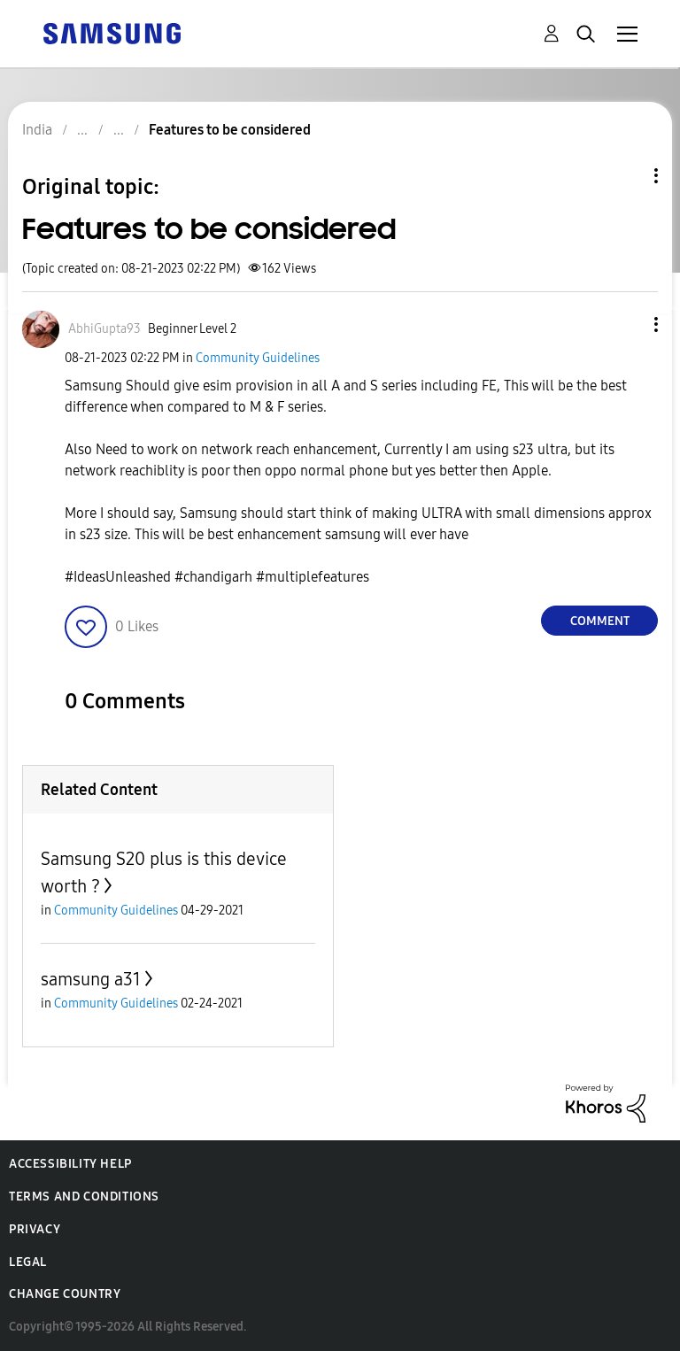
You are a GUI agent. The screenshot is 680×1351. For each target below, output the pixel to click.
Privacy (34, 1229)
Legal (28, 1262)
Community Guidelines (258, 358)
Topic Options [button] (626, 175)
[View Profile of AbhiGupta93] (104, 328)
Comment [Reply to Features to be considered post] (600, 621)
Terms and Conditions (84, 1196)
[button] (627, 324)
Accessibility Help (70, 1163)
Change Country (64, 1293)
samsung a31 (91, 979)
